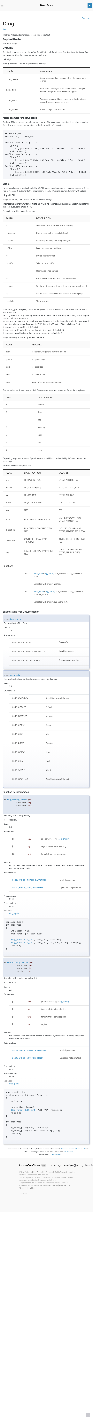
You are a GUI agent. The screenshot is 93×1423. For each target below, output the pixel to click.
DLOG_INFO (29, 940)
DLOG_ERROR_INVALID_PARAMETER (29, 880)
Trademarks (23, 1193)
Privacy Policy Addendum (28, 1188)
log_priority (49, 573)
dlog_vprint (39, 591)
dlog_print (38, 573)
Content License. (51, 1185)
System (6, 29)
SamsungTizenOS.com (29, 1165)
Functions (86, 18)
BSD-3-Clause (68, 1152)
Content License (55, 1155)
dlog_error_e (15, 619)
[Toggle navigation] (2, 5)
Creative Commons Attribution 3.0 (73, 1149)
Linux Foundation (38, 1172)
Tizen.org (55, 1165)
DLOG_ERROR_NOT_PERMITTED (27, 887)
